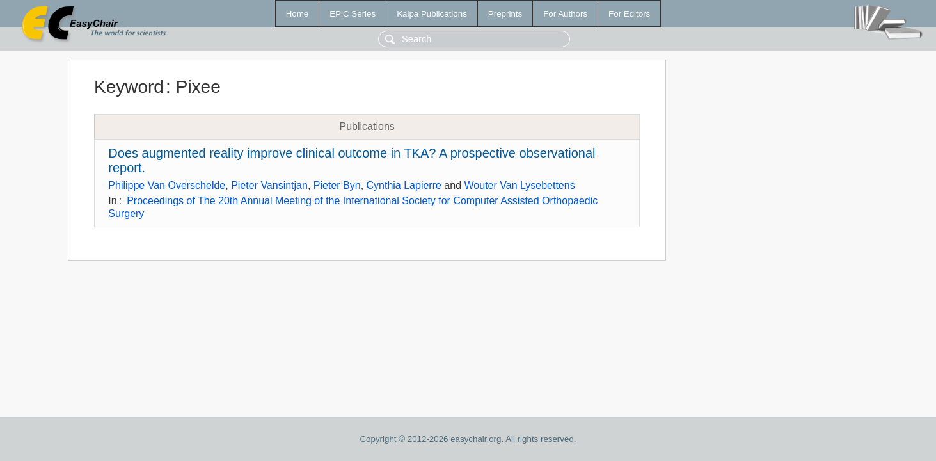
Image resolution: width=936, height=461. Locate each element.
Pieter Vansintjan (269, 185)
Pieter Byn (337, 185)
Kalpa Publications (432, 14)
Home (297, 14)
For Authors (565, 14)
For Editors (629, 14)
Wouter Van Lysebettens (519, 185)
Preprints (505, 14)
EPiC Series (352, 14)
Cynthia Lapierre (404, 185)
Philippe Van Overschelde (166, 185)
